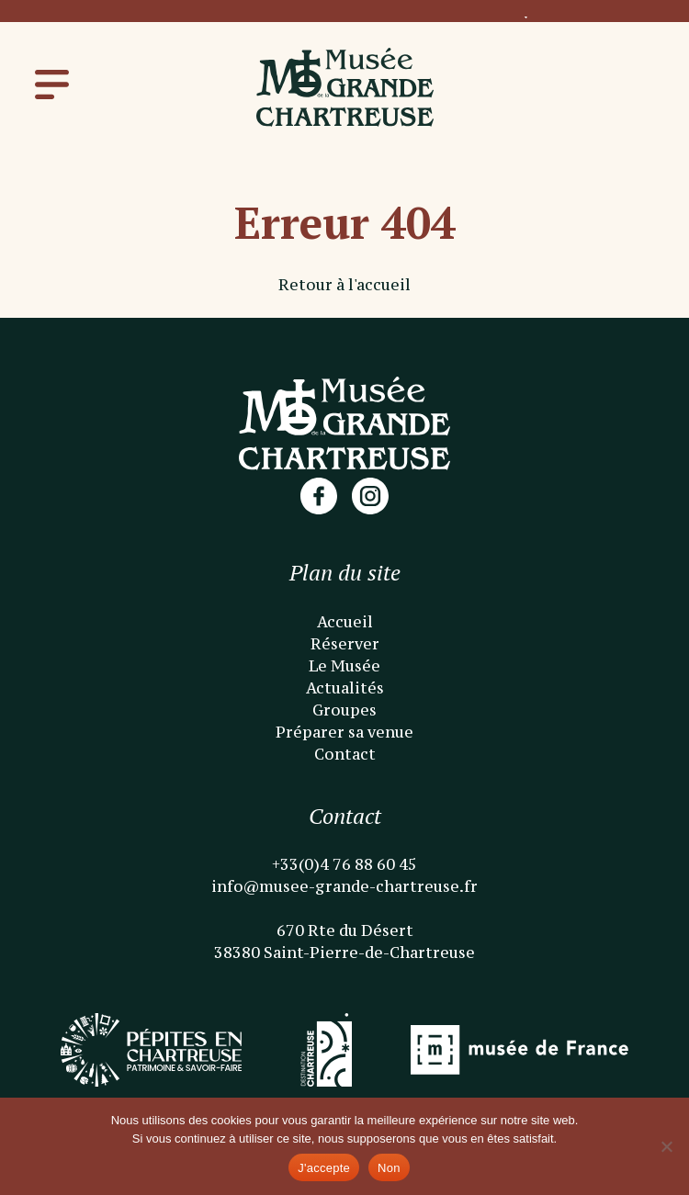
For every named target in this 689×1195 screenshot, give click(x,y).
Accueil (345, 622)
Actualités (345, 688)
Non (389, 1168)
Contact (345, 754)
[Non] (666, 1146)
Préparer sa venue (344, 732)
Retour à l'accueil (344, 285)
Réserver (345, 644)
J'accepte (324, 1168)
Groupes (344, 710)
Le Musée (344, 666)
